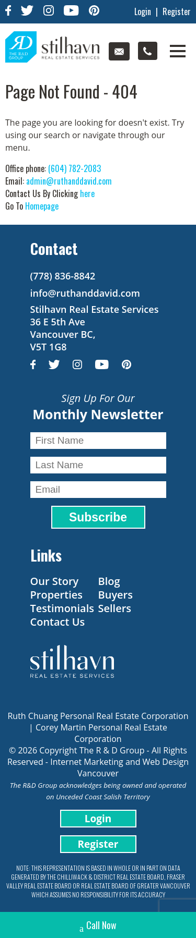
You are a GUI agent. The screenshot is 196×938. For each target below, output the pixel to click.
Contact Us (57, 622)
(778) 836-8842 (63, 276)
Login (142, 11)
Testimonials (62, 608)
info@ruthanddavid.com (85, 293)
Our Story (54, 581)
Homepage (42, 206)
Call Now (98, 926)
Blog (109, 581)
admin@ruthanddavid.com (69, 181)
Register (177, 11)
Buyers (115, 595)
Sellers (115, 608)
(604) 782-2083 (74, 168)
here (87, 193)
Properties (56, 595)
